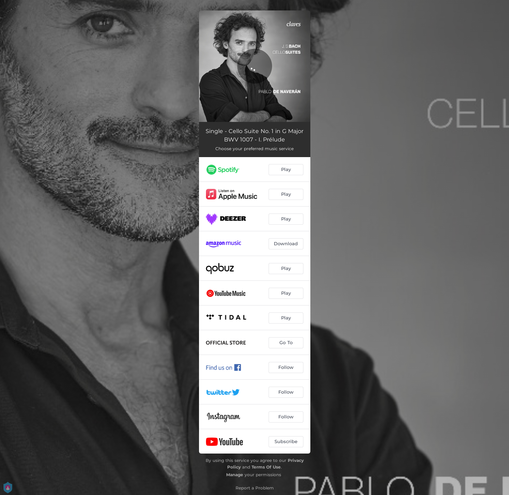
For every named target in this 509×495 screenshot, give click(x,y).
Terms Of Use (266, 467)
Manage (234, 474)
